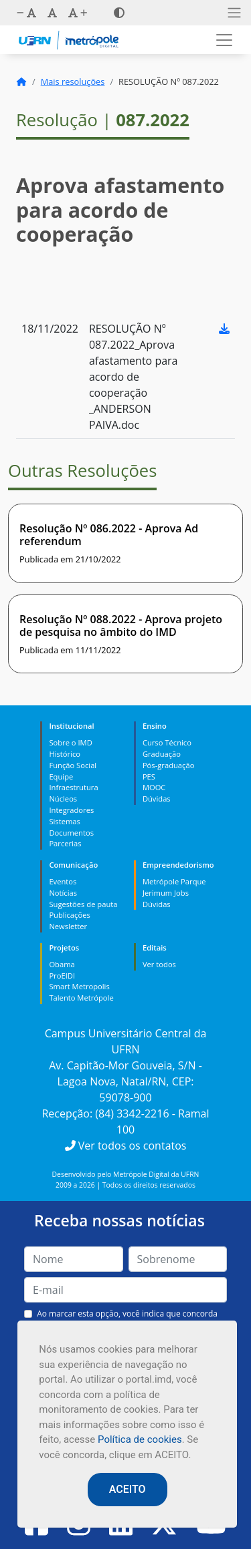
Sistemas (64, 821)
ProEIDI (62, 976)
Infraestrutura (73, 787)
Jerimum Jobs (166, 893)
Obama (61, 964)
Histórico (64, 754)
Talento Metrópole (81, 998)
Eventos (62, 881)
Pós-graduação (168, 765)
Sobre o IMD (70, 742)
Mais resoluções (73, 81)
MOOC (154, 787)
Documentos (71, 833)
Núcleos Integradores (71, 804)
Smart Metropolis (79, 986)
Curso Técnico (167, 742)
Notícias (63, 893)
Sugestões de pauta (83, 904)
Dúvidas (157, 799)
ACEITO (127, 1489)
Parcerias (65, 843)
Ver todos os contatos (126, 1145)
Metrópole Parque (174, 881)
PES (149, 776)
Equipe (61, 776)
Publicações (69, 915)
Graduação (162, 754)
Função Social (72, 765)
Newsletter (68, 926)
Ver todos (159, 964)
